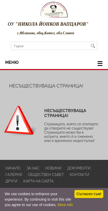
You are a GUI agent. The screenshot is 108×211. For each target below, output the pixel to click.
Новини (53, 168)
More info (65, 205)
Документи (79, 168)
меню (54, 63)
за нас (33, 168)
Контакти (79, 175)
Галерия (13, 175)
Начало (13, 168)
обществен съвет (46, 175)
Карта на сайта (38, 181)
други (11, 181)
